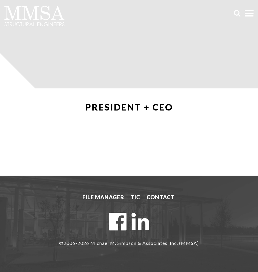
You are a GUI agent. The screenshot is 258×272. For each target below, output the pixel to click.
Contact (160, 197)
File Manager (103, 197)
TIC (135, 197)
